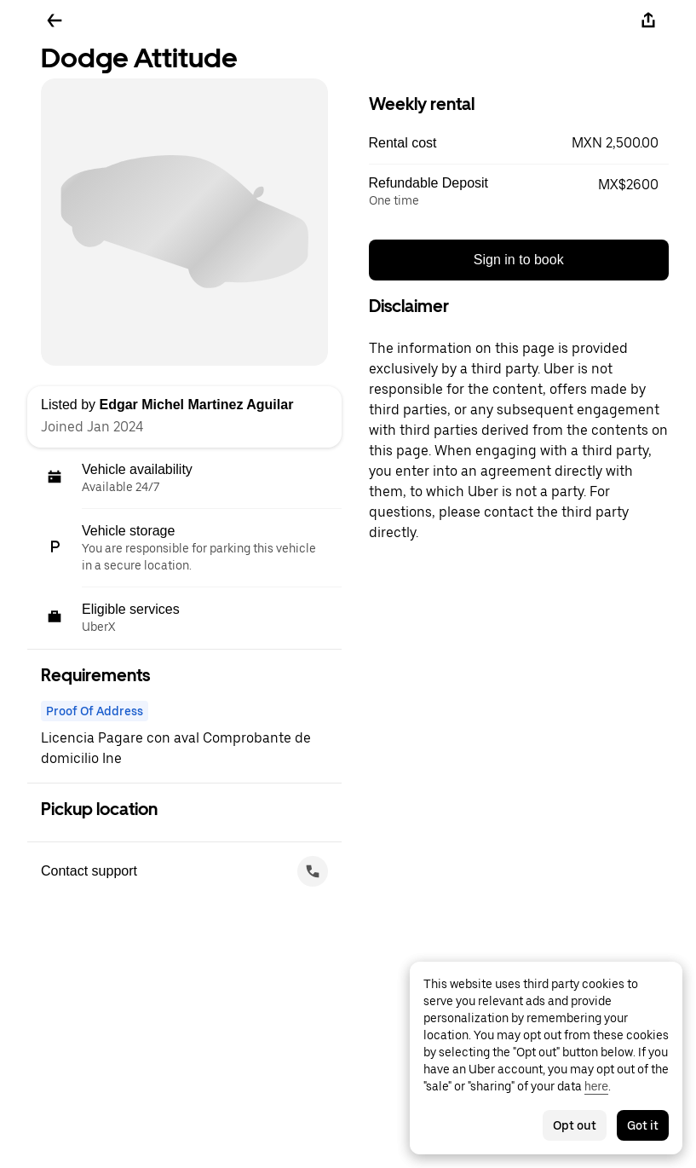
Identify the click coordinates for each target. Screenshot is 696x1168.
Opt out (574, 1125)
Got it (643, 1125)
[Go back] (54, 20)
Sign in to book (519, 259)
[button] (519, 143)
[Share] (648, 20)
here (596, 1086)
